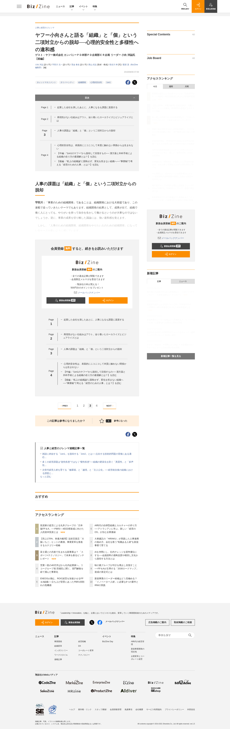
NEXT (110, 405)
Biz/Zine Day (107, 641)
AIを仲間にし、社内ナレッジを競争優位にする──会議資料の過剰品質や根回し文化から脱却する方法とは (116, 555)
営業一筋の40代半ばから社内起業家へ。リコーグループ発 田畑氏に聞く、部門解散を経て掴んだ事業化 (61, 568)
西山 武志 (92, 65)
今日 (155, 86)
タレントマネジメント (46, 82)
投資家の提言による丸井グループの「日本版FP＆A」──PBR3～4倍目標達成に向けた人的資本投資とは (62, 528)
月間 (187, 86)
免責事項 (128, 709)
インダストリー (61, 650)
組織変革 (58, 646)
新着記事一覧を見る (171, 356)
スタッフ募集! (101, 709)
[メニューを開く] (19, 6)
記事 (72, 6)
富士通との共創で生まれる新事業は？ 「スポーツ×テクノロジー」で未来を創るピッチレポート (62, 555)
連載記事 (58, 659)
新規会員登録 (65, 300)
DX (79, 646)
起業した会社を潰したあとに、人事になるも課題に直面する (87, 107)
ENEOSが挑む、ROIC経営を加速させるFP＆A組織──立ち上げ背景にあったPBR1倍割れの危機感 (62, 581)
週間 (171, 86)
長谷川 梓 (113, 65)
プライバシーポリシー (174, 709)
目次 (110, 97)
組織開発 (82, 82)
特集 (95, 6)
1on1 (108, 82)
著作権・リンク (85, 709)
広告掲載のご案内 (157, 622)
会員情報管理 (115, 709)
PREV (64, 405)
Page (44, 107)
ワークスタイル (61, 655)
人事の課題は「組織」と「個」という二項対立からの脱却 (86, 130)
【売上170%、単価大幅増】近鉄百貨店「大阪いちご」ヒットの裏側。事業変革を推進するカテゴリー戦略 (62, 542)
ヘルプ (72, 709)
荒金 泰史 (75, 65)
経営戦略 (82, 641)
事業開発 (58, 641)
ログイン (108, 300)
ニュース (60, 6)
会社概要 (139, 709)
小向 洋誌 (39, 65)
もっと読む (45, 476)
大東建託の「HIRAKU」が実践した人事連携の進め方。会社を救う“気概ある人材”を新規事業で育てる (117, 542)
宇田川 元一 (57, 65)
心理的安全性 (96, 82)
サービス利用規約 (154, 709)
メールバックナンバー (87, 292)
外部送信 (191, 709)
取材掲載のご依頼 (183, 622)
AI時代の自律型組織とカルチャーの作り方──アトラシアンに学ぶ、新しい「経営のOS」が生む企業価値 (116, 528)
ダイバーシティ (67, 82)
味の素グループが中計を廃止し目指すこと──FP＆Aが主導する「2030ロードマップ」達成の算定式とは (116, 568)
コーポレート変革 (86, 650)
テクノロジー (84, 655)
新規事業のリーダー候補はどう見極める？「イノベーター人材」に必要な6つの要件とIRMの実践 (116, 581)
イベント (83, 6)
